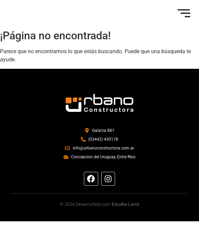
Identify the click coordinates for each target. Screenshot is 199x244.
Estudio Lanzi (125, 204)
